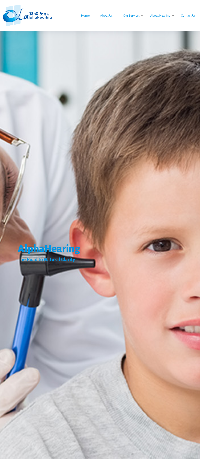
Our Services (131, 15)
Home (85, 15)
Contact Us (188, 15)
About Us (106, 15)
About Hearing (160, 15)
